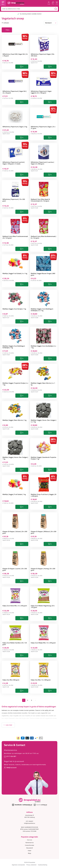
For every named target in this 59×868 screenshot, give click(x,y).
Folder (29, 850)
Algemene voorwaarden (18, 864)
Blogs (29, 853)
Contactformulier (29, 845)
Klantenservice (10, 750)
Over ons (29, 840)
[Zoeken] (55, 9)
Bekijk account (11, 767)
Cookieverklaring (42, 864)
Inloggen (49, 4)
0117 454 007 (11, 756)
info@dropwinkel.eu (29, 823)
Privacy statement (31, 864)
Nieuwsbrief (29, 848)
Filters (7, 30)
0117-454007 (29, 821)
